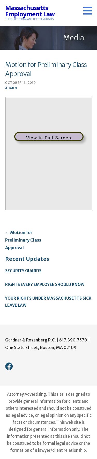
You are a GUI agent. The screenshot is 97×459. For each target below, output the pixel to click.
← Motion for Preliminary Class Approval (23, 240)
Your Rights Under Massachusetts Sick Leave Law (48, 302)
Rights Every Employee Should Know (44, 284)
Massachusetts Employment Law (30, 10)
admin (11, 88)
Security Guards (23, 270)
